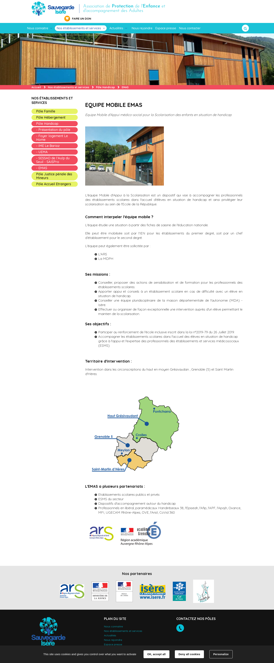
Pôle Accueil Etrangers (53, 178)
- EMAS (41, 162)
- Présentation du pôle (53, 124)
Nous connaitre (37, 22)
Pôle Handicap (105, 81)
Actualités (116, 22)
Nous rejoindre (142, 22)
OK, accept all (156, 654)
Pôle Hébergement (50, 111)
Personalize (221, 654)
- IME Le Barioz (48, 140)
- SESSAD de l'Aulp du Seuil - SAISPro (53, 154)
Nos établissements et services (79, 22)
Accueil (36, 81)
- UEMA (42, 146)
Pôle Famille (45, 105)
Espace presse (165, 22)
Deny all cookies (189, 654)
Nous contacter (190, 22)
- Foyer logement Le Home (52, 132)
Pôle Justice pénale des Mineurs (54, 170)
